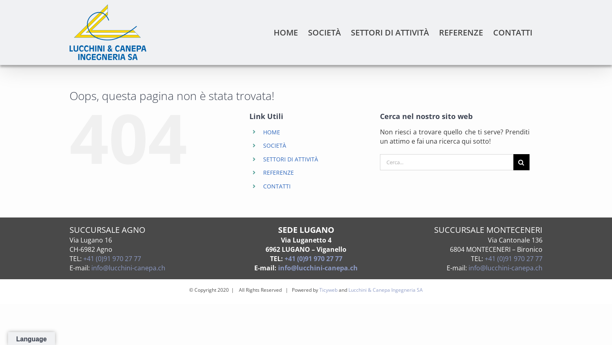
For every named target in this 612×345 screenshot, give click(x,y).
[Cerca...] (446, 162)
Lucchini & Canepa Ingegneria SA (385, 289)
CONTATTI (277, 186)
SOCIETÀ (274, 145)
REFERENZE (278, 172)
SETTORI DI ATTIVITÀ (290, 159)
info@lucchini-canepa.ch (128, 267)
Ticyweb (328, 289)
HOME (271, 132)
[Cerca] (521, 162)
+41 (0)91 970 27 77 (112, 258)
